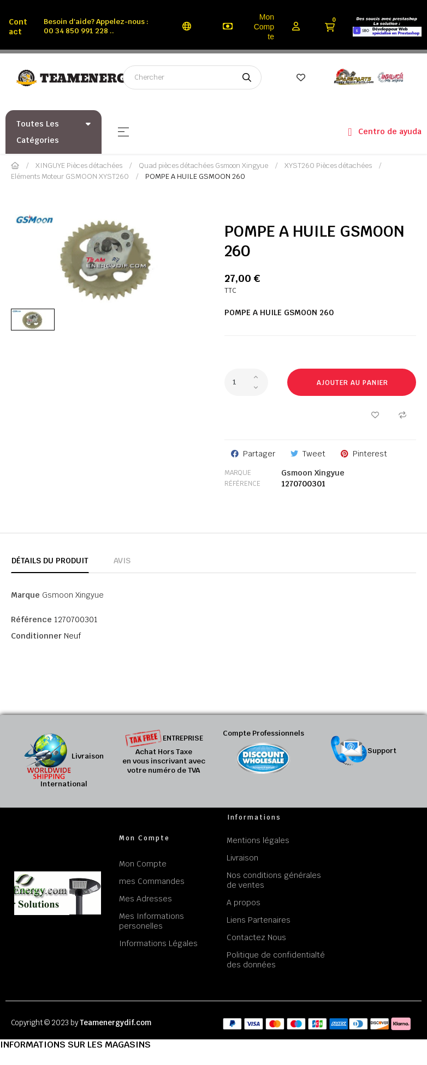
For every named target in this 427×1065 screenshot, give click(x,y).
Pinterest (370, 454)
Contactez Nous (256, 937)
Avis (122, 560)
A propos (243, 902)
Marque (237, 472)
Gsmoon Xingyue (313, 473)
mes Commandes (152, 881)
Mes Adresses (145, 899)
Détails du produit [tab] (49, 560)
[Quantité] (246, 382)
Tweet (314, 454)
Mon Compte (264, 27)
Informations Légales (158, 943)
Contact (18, 27)
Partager (259, 454)
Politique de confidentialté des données (276, 960)
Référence (242, 483)
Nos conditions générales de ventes (274, 880)
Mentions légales (258, 840)
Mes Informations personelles (151, 921)
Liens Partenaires (258, 920)
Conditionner (36, 636)
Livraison (242, 858)
